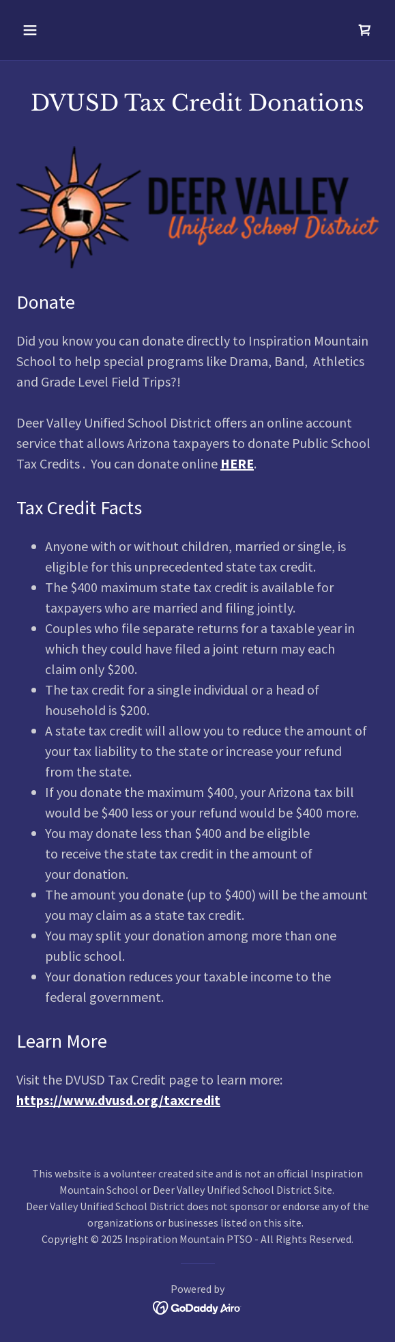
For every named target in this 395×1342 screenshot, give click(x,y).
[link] (365, 30)
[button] (43, 30)
